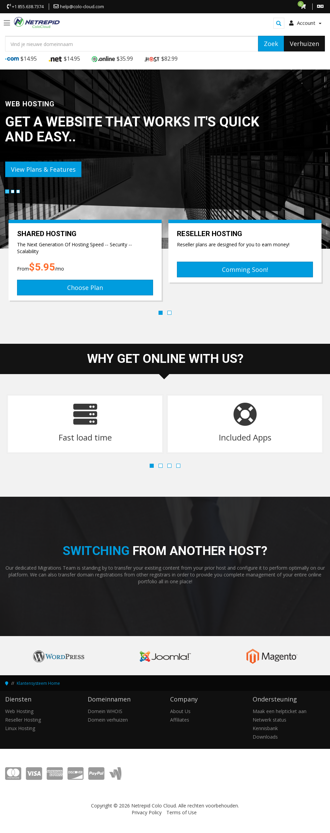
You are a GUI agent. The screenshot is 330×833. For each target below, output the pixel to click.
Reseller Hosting (23, 719)
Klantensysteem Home (38, 683)
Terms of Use (181, 812)
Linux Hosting (20, 728)
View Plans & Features (43, 169)
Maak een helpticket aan (279, 711)
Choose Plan (85, 287)
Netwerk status (269, 719)
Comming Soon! (245, 269)
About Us (180, 711)
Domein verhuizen (108, 719)
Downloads (265, 737)
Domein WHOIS (105, 711)
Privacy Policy (147, 812)
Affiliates (179, 719)
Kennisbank (265, 728)
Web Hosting (19, 711)
